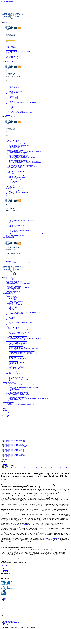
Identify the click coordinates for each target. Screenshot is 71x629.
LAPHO (5, 623)
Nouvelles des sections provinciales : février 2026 (14, 441)
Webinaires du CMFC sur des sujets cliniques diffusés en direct (20, 262)
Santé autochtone (10, 236)
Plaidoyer (11, 221)
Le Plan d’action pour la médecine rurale (15, 235)
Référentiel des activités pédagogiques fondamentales (21, 165)
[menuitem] (36, 411)
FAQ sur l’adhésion (13, 90)
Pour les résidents (10, 108)
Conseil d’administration (11, 50)
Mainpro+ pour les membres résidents (17, 177)
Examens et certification (11, 141)
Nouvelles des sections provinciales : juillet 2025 (14, 450)
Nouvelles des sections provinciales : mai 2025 (13, 453)
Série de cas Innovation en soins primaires (18, 227)
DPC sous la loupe (13, 191)
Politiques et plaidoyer (11, 219)
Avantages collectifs (13, 97)
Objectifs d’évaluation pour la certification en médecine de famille (23, 161)
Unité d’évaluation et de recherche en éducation (19, 230)
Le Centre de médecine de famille (16, 225)
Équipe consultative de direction (13, 56)
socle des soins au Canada (19, 492)
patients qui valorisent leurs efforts (52, 538)
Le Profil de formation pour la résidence (18, 156)
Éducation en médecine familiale (13, 167)
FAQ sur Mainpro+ (13, 182)
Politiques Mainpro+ (13, 176)
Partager (2, 470)
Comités (8, 115)
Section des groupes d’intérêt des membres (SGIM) (20, 112)
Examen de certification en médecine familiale (19, 142)
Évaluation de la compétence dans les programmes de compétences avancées (26, 162)
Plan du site (6, 624)
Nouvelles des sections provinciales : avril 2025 (14, 454)
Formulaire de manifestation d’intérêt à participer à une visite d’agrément (25, 151)
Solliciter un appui (13, 226)
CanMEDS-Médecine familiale (16, 158)
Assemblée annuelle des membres (13, 53)
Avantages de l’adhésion (11, 93)
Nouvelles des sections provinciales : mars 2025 (14, 455)
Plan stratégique (9, 52)
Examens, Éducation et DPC (9, 116)
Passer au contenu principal (7, 1)
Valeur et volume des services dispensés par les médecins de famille (24, 222)
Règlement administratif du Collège (14, 58)
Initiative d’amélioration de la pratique (17, 232)
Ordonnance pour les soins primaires (20, 524)
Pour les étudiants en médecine (13, 105)
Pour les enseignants (10, 110)
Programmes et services (14, 96)
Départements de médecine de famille (17, 171)
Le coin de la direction (11, 47)
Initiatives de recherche (14, 231)
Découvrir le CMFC (13, 98)
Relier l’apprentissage (14, 181)
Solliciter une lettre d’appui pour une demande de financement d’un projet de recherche (28, 234)
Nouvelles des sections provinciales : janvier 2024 (14, 458)
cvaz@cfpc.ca (4, 565)
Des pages (5, 568)
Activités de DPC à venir (11, 193)
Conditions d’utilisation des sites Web (11, 622)
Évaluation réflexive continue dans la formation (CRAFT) (22, 163)
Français (5, 410)
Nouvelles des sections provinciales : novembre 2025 (15, 445)
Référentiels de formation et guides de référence (16, 153)
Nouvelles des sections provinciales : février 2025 (14, 456)
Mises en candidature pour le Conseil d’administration (18, 51)
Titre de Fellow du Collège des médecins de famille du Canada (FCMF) (25, 102)
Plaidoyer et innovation (8, 195)
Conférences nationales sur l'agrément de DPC (19, 192)
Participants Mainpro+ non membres (17, 180)
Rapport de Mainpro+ (14, 183)
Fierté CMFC (12, 113)
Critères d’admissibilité (14, 87)
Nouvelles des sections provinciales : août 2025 (13, 449)
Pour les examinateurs (11, 106)
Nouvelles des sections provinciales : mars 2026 (14, 440)
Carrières (8, 415)
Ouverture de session (8, 413)
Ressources (5, 264)
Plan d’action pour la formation (13, 140)
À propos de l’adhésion (11, 86)
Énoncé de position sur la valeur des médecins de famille (21, 220)
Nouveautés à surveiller (14, 170)
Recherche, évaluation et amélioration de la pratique (17, 229)
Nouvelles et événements (8, 237)
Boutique (8, 417)
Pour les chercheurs (10, 107)
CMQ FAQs (11, 185)
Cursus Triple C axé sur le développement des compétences (22, 157)
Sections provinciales (11, 60)
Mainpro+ (8, 172)
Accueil (5, 464)
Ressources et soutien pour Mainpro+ (17, 175)
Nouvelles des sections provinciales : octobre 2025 (14, 446)
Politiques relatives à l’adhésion (16, 91)
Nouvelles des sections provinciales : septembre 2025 (15, 448)
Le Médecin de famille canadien (16, 100)
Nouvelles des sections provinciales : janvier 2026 (14, 443)
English (5, 408)
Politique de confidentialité (9, 621)
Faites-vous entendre (13, 224)
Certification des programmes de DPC (14, 188)
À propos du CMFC (7, 22)
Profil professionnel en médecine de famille (18, 155)
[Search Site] (7, 20)
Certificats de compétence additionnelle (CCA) (19, 145)
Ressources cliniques (10, 187)
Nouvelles (8, 261)
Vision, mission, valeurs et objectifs (14, 48)
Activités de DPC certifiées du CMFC (14, 186)
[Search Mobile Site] (7, 275)
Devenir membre (10, 85)
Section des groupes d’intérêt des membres (15, 111)
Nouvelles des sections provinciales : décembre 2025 (15, 444)
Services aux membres (8, 61)
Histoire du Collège (10, 57)
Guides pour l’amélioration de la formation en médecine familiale (23, 166)
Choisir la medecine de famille (15, 95)
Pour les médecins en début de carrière (14, 103)
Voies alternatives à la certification (16, 146)
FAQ (7, 416)
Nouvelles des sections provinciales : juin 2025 (13, 451)
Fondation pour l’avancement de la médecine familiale (18, 55)
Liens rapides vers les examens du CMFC (18, 149)
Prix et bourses (12, 101)
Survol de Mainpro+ (13, 173)
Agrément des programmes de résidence (15, 150)
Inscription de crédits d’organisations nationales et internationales (23, 178)
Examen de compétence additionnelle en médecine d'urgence (22, 144)
